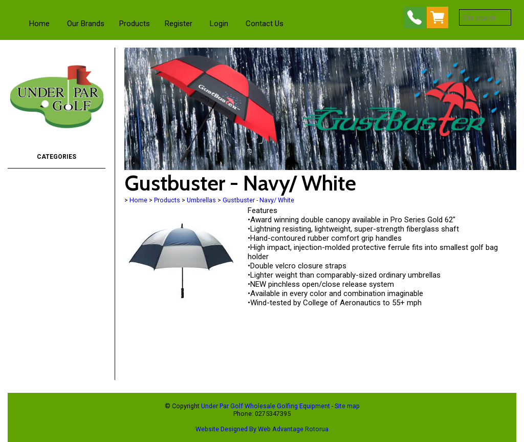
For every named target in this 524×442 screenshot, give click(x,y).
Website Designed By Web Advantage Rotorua (262, 429)
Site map (347, 406)
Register (178, 23)
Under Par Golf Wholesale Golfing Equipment (265, 406)
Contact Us (264, 23)
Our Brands (85, 23)
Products (134, 23)
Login (219, 23)
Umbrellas (201, 200)
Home (39, 23)
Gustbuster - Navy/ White (258, 200)
